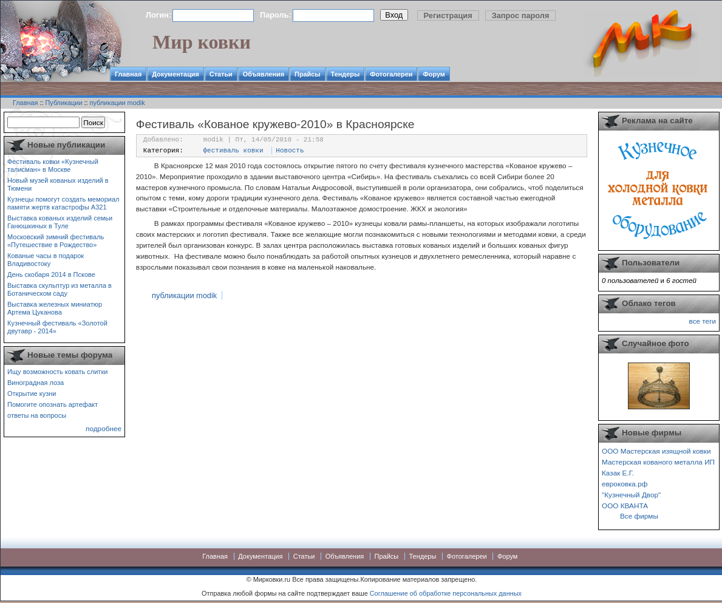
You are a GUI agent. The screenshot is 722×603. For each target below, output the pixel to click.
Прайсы (308, 74)
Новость (290, 150)
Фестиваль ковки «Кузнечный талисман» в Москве (52, 165)
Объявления (263, 74)
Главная (128, 74)
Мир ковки (201, 42)
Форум (433, 74)
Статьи (221, 74)
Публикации (64, 102)
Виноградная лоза (35, 382)
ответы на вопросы (36, 415)
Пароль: (275, 14)
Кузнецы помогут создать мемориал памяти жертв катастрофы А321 (63, 203)
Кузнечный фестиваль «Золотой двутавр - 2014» (57, 327)
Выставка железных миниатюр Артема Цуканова (54, 308)
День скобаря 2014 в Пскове (51, 274)
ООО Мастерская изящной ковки (656, 451)
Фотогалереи (391, 74)
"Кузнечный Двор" (631, 495)
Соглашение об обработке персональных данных (446, 593)
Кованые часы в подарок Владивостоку (45, 259)
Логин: (158, 14)
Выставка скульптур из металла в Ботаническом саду (59, 289)
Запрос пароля (521, 15)
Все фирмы (639, 516)
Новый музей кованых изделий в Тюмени (58, 184)
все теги (702, 321)
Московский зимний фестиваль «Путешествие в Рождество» (55, 240)
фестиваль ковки (233, 150)
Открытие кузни (31, 393)
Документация (175, 74)
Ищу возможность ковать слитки (57, 371)
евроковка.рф (624, 484)
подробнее (103, 428)
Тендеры (345, 74)
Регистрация (448, 15)
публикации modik (117, 102)
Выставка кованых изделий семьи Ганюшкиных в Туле (59, 222)
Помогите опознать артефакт (52, 404)
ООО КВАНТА (625, 505)
